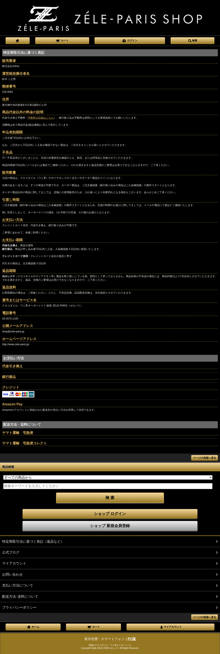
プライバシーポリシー (19, 607)
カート (62, 40)
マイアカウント (14, 563)
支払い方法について (17, 585)
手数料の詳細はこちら (41, 117)
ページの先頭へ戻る (204, 457)
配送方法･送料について (20, 596)
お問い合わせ (12, 574)
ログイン (129, 40)
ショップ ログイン (110, 514)
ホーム (33, 626)
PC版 (132, 639)
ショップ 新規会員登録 (110, 526)
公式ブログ (10, 552)
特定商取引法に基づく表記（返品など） (33, 541)
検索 (192, 40)
